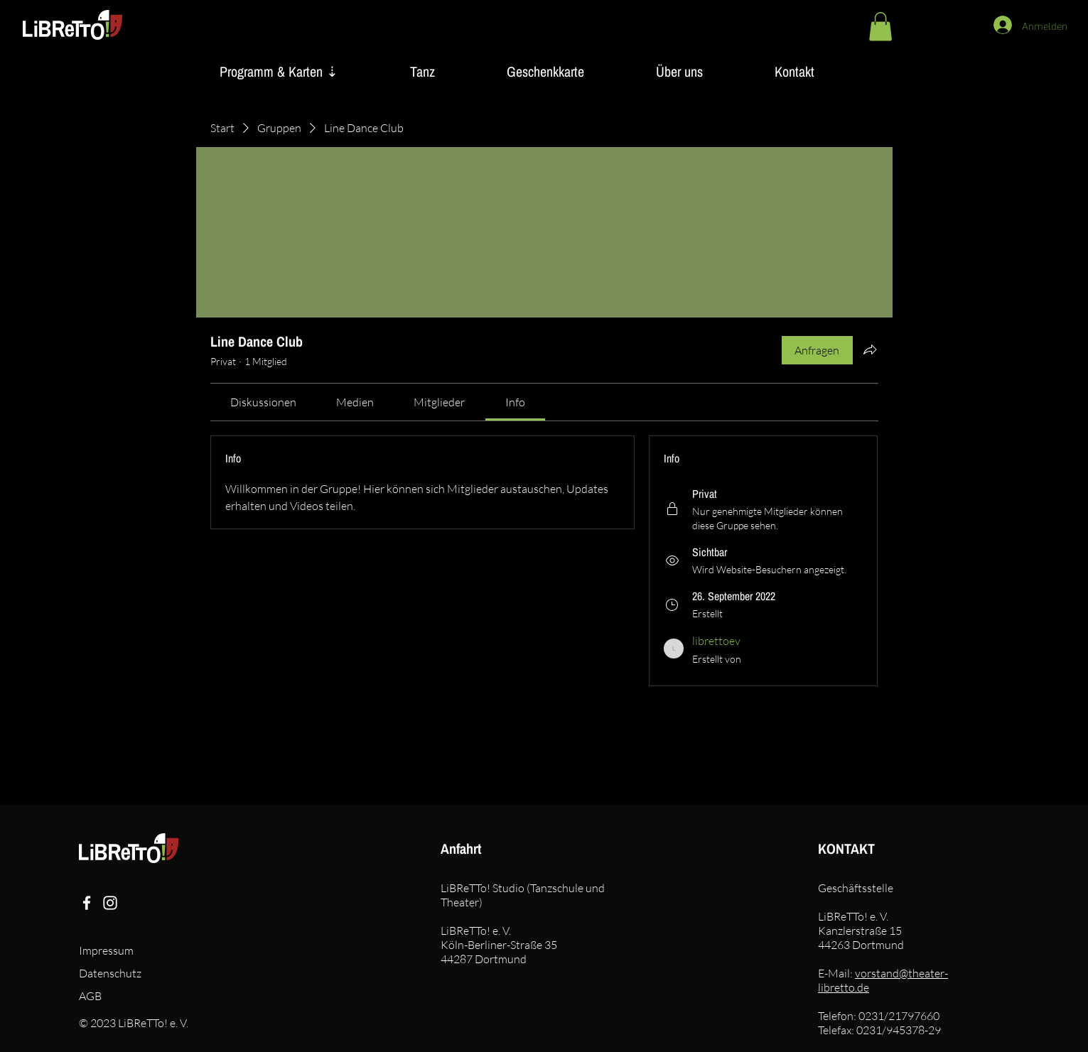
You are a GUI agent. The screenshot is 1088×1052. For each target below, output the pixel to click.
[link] (263, 402)
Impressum (106, 950)
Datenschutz (110, 973)
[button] (880, 26)
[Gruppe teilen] (869, 349)
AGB (90, 996)
